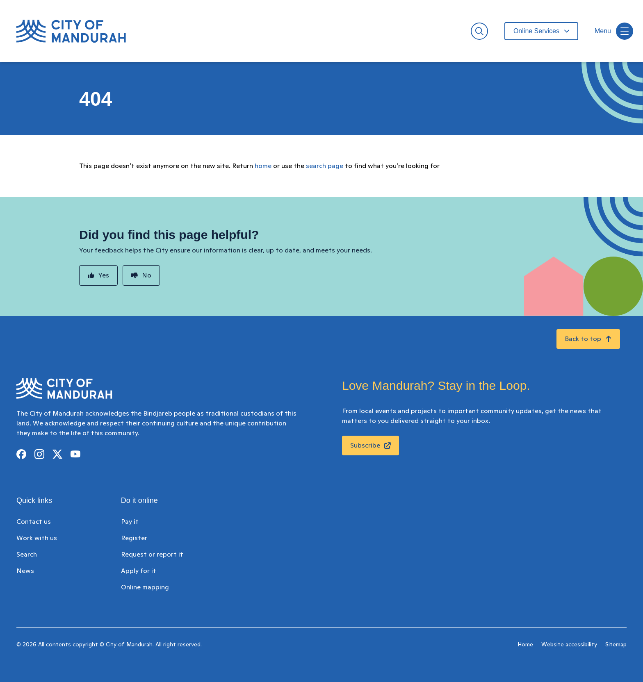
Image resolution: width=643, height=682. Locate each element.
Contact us (33, 521)
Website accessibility (569, 645)
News (25, 571)
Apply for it (138, 571)
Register (134, 538)
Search (26, 554)
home (263, 166)
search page (324, 166)
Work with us (36, 538)
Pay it (130, 521)
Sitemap (616, 645)
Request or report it (152, 554)
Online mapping (145, 587)
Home (525, 645)
